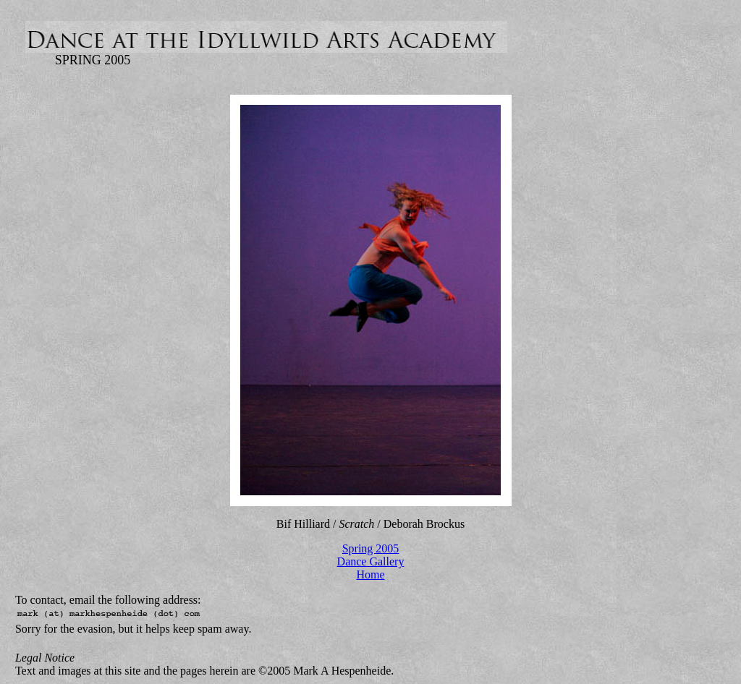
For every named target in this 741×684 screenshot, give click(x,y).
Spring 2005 (370, 548)
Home (370, 574)
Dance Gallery (371, 561)
